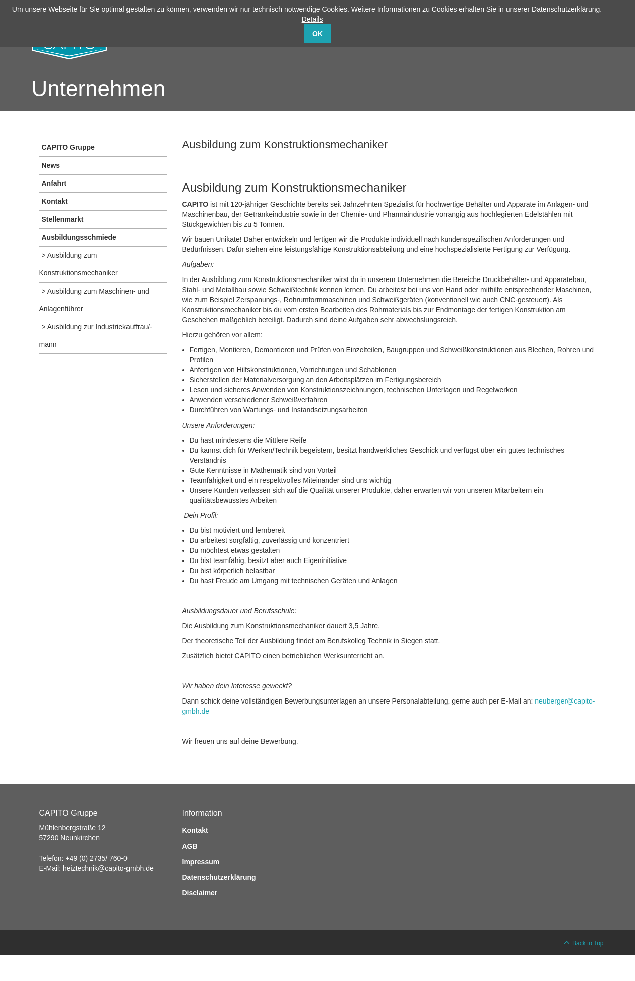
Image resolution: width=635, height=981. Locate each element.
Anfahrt (54, 183)
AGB (190, 846)
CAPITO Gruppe (68, 147)
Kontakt (55, 201)
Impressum (201, 862)
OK (317, 34)
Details (312, 19)
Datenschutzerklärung (219, 877)
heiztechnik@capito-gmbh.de (108, 868)
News (51, 165)
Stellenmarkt (63, 219)
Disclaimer (200, 893)
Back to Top (587, 943)
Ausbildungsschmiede (79, 237)
